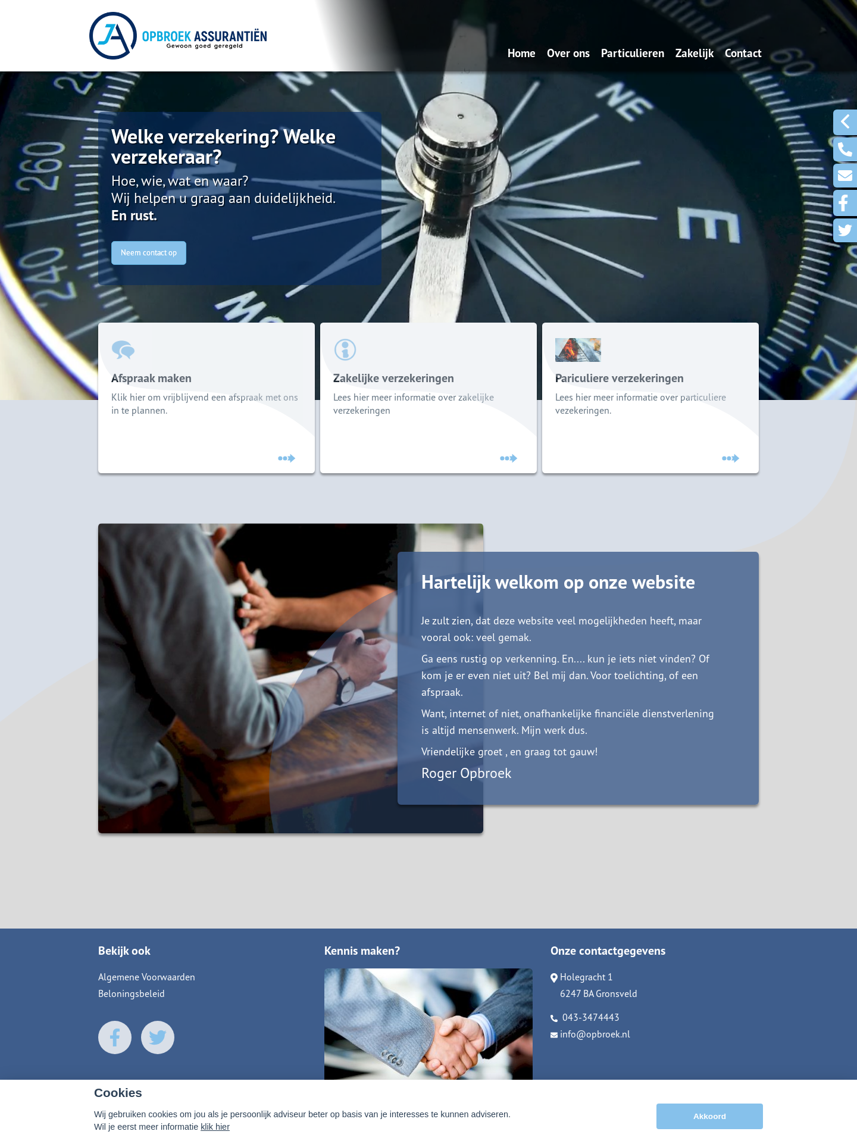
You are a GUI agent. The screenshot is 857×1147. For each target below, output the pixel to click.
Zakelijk (694, 52)
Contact (743, 52)
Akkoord (709, 1116)
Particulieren (632, 52)
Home (522, 52)
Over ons (568, 52)
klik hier (215, 1127)
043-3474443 (585, 1023)
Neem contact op (149, 253)
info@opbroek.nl (590, 1040)
